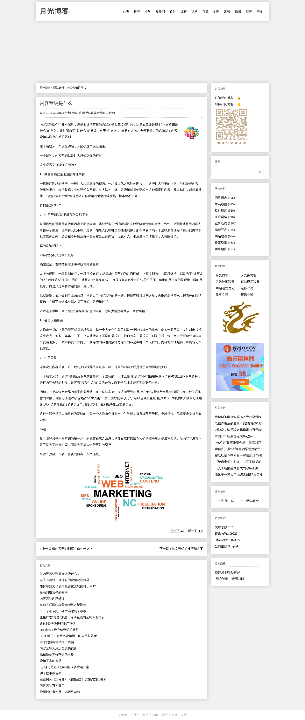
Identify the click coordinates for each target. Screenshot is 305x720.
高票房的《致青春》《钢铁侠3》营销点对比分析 (73, 679)
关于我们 (123, 714)
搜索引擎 (225, 242)
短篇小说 (247, 294)
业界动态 (225, 223)
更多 (260, 11)
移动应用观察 (250, 281)
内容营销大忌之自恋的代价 (58, 648)
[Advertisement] (152, 51)
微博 (238, 11)
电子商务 (80, 392)
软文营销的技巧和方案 (187, 548)
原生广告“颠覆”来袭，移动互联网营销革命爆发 (72, 617)
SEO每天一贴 (225, 501)
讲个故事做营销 (50, 673)
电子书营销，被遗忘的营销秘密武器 (64, 580)
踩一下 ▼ (194, 530)
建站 (194, 11)
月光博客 (54, 11)
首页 (126, 11)
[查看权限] (238, 578)
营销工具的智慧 (50, 660)
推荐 (137, 11)
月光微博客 (248, 275)
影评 (249, 11)
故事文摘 (222, 294)
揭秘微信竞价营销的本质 (57, 654)
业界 (148, 11)
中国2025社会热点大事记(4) (234, 436)
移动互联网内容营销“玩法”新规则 (63, 605)
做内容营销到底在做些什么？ (72, 548)
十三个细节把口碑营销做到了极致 (63, 611)
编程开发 (225, 229)
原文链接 (92, 454)
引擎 (205, 11)
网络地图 (225, 249)
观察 (227, 11)
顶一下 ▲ (176, 530)
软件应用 (225, 210)
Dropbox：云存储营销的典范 (59, 629)
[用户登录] (222, 578)
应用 (174, 714)
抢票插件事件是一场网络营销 (60, 692)
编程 (184, 11)
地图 (216, 11)
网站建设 (58, 87)
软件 (173, 11)
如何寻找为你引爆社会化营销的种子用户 (68, 586)
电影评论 (247, 288)
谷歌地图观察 (225, 281)
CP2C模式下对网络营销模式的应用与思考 (68, 636)
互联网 (160, 11)
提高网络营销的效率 (54, 592)
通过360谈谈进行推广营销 (57, 623)
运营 (164, 714)
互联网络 (225, 217)
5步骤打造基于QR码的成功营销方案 (64, 667)
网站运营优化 (225, 288)
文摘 (184, 714)
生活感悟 (225, 204)
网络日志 (225, 197)
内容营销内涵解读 (52, 598)
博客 (136, 714)
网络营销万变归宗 (52, 685)
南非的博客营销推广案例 (57, 642)
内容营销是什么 (56, 103)
